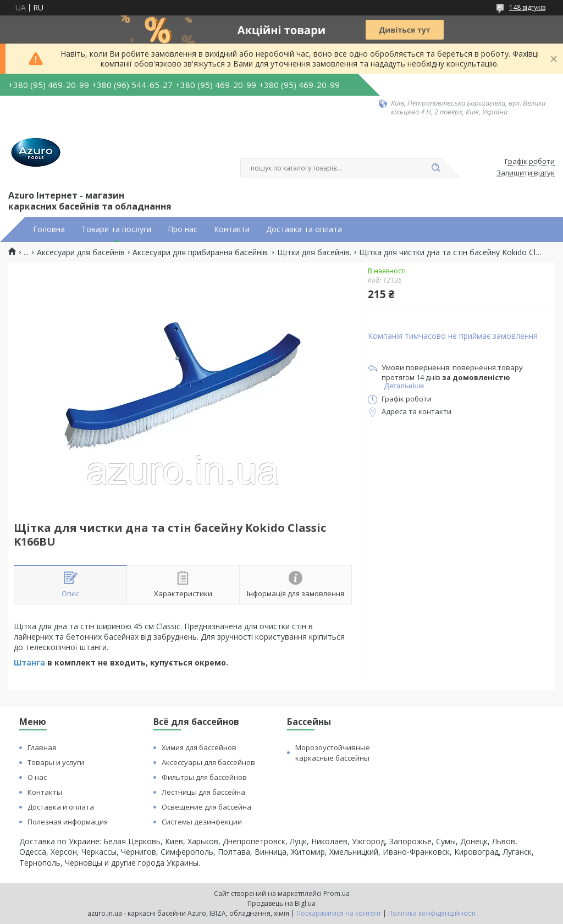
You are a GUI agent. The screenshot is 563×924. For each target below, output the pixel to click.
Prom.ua (336, 893)
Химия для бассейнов (199, 747)
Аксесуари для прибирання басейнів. (201, 252)
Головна (49, 229)
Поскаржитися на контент (338, 913)
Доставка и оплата (60, 807)
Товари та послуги (116, 229)
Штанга (30, 662)
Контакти (232, 229)
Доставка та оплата (304, 229)
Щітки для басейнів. (314, 252)
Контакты (44, 792)
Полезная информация (67, 822)
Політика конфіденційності (432, 913)
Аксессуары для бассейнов (208, 762)
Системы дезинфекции (202, 822)
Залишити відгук (525, 173)
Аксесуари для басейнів (81, 252)
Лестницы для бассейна (203, 792)
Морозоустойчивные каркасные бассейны (332, 753)
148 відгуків (527, 7)
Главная (41, 747)
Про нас (182, 229)
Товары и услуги (55, 762)
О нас (37, 777)
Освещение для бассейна (206, 807)
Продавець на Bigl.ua (281, 903)
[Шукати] (435, 168)
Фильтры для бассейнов (204, 777)
